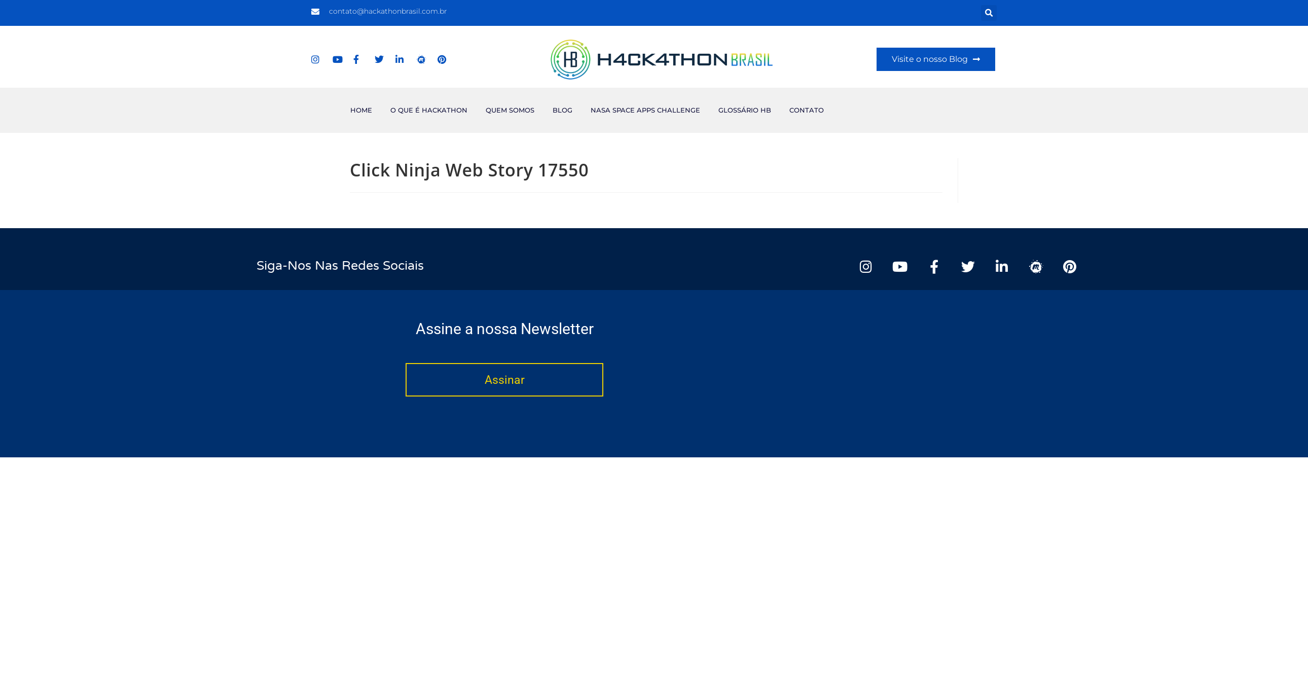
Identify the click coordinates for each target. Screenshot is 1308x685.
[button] (989, 13)
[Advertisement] (905, 108)
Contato (806, 110)
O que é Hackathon (428, 110)
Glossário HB (744, 110)
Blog (562, 110)
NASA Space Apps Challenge (645, 110)
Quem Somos (510, 110)
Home (361, 110)
